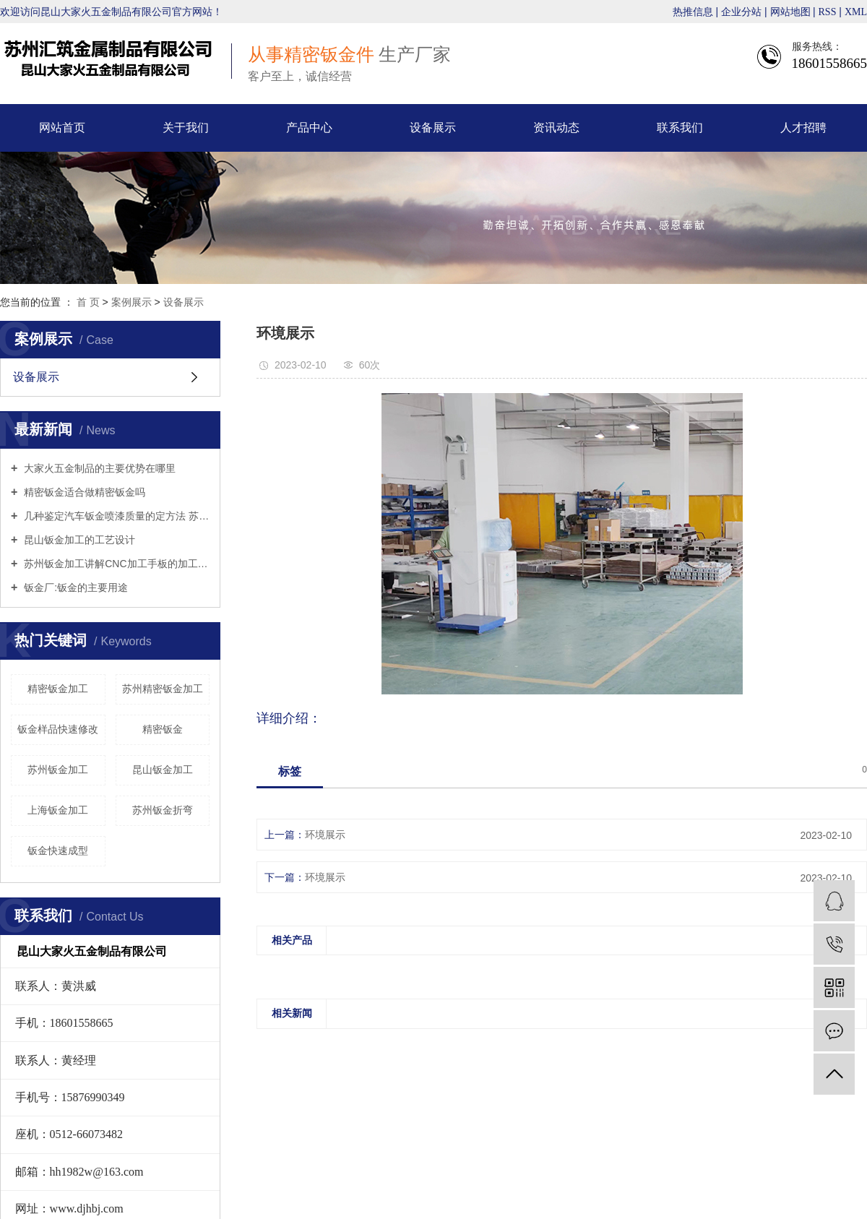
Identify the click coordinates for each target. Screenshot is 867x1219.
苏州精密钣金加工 (162, 688)
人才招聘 (803, 127)
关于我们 (186, 127)
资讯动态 (556, 127)
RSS (828, 12)
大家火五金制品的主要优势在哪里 (98, 468)
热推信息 (693, 12)
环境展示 (325, 834)
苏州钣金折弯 (162, 810)
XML (856, 12)
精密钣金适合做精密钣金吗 (83, 492)
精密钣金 (162, 729)
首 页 (88, 302)
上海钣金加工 (57, 810)
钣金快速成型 (57, 850)
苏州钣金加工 (57, 769)
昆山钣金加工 (162, 769)
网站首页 (62, 127)
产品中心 (309, 127)
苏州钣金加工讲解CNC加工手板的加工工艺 (115, 563)
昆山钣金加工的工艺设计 (78, 540)
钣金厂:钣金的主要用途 (74, 587)
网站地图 (792, 12)
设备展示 (433, 127)
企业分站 (741, 12)
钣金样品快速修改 (57, 729)
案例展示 (131, 302)
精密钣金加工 (57, 688)
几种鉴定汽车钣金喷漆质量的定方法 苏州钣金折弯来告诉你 (115, 516)
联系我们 (680, 127)
